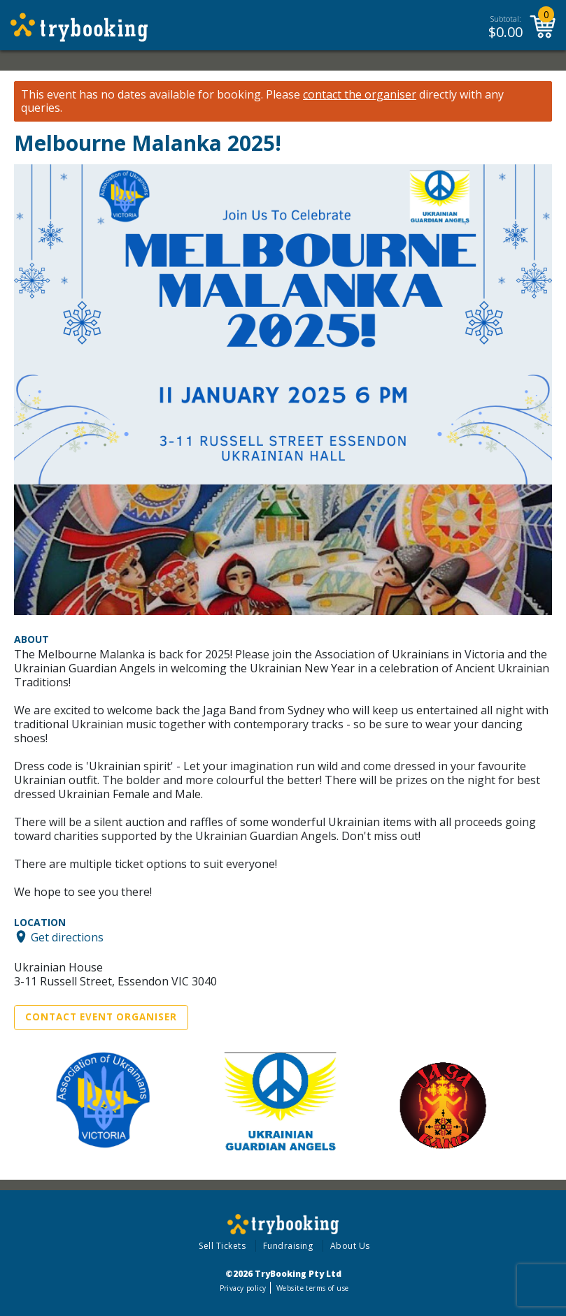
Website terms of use (312, 1288)
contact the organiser (359, 94)
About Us (350, 1246)
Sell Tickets (222, 1246)
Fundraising (288, 1246)
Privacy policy (243, 1288)
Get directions (67, 936)
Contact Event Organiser (101, 1017)
